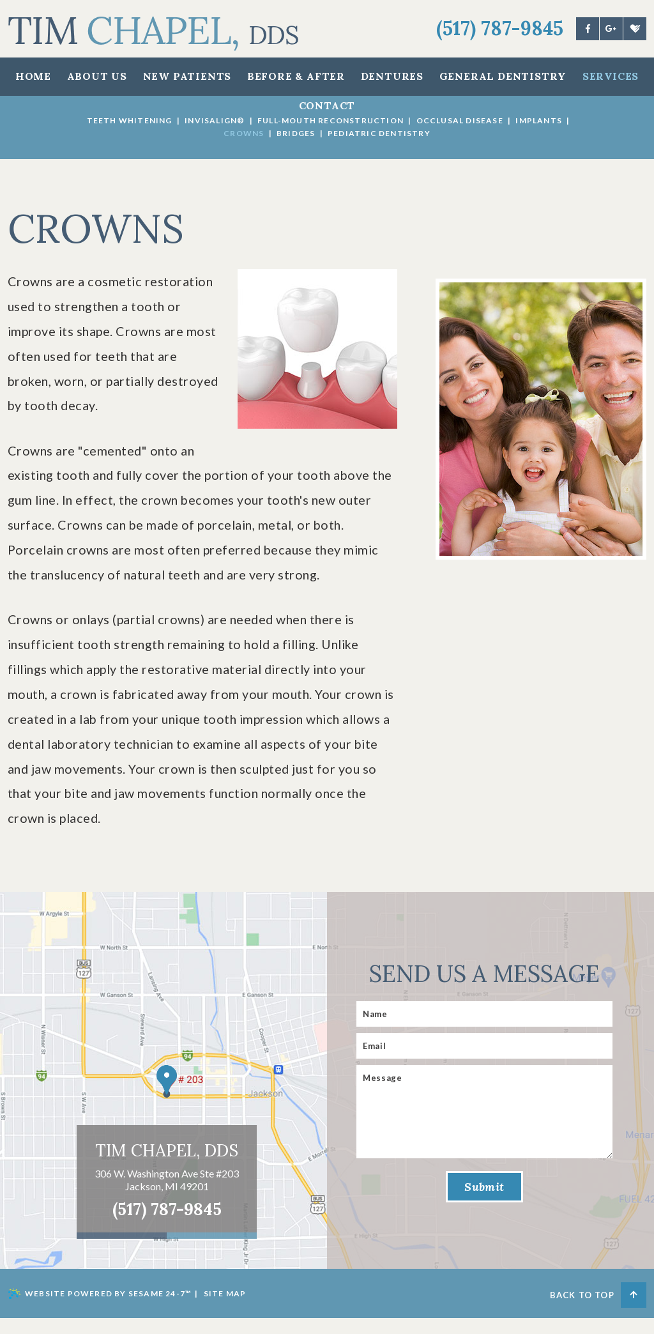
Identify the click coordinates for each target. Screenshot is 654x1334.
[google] (611, 28)
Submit (484, 1203)
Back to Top (598, 1310)
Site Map (225, 1309)
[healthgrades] (634, 28)
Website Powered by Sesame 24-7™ (100, 1309)
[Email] (484, 1062)
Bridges (296, 133)
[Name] (484, 1030)
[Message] (484, 1127)
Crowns (244, 133)
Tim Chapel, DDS (166, 1166)
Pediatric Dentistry (379, 133)
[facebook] (587, 28)
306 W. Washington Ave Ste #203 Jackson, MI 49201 (167, 1195)
